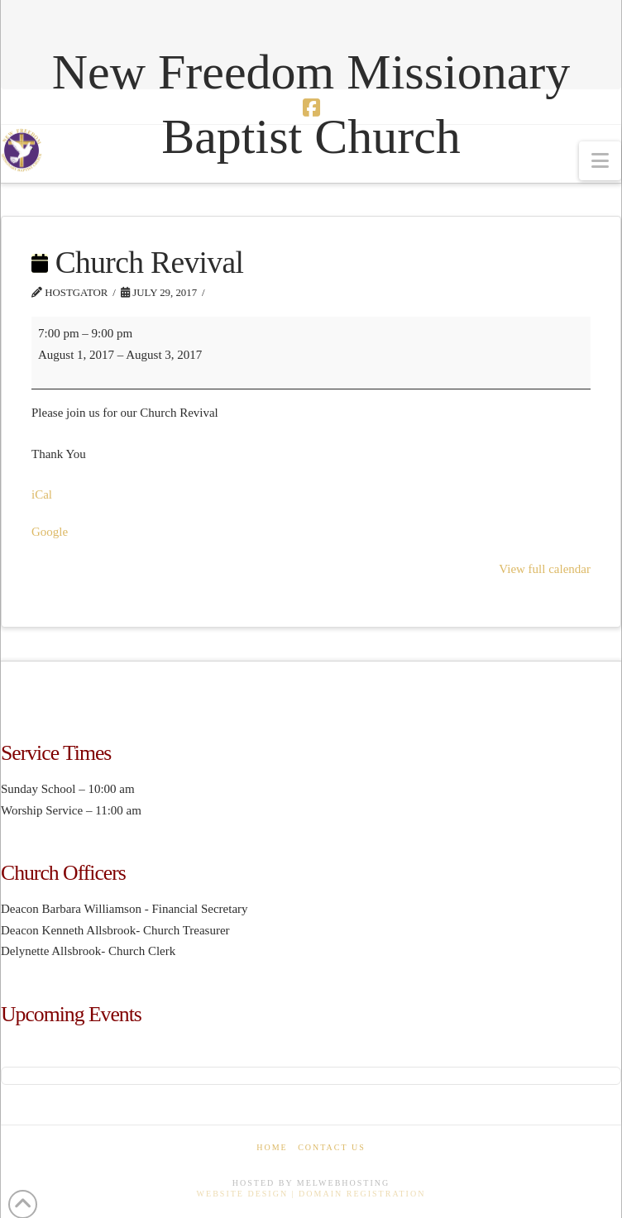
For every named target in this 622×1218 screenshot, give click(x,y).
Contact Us (332, 1147)
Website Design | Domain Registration (311, 1193)
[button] (600, 160)
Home (271, 1147)
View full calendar (545, 569)
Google (49, 531)
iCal (41, 494)
